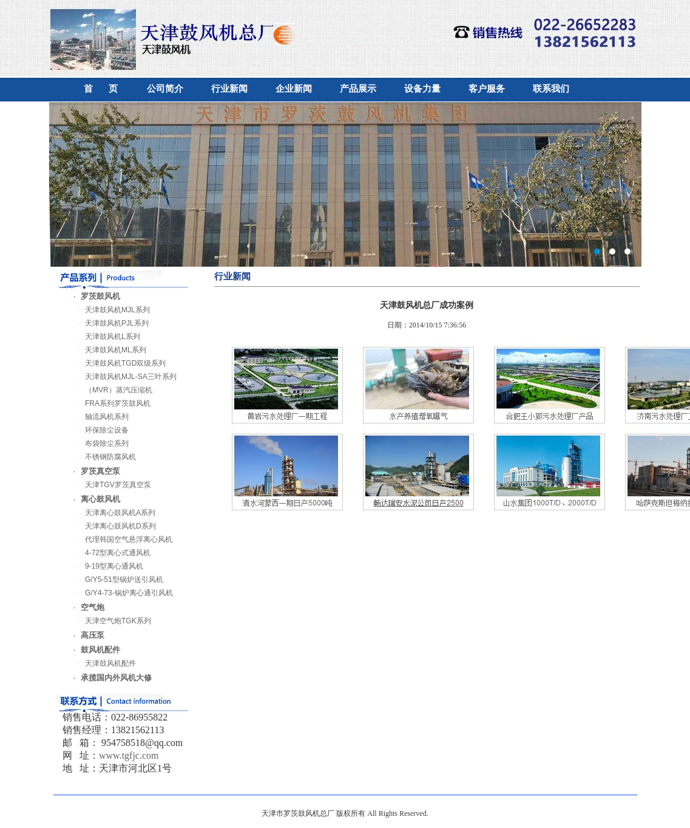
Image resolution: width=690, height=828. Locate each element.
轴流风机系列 (99, 416)
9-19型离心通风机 (106, 566)
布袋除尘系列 (99, 443)
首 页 (101, 89)
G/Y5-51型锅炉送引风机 (116, 579)
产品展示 (358, 89)
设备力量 (422, 89)
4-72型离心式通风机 (110, 553)
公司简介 (165, 89)
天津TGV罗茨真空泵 (110, 485)
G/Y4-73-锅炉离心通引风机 (121, 593)
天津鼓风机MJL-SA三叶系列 (123, 376)
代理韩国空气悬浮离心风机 (120, 539)
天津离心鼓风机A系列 (112, 512)
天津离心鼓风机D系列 (112, 526)
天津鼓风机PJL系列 (109, 323)
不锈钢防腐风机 (102, 457)
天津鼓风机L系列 (104, 336)
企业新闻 (294, 89)
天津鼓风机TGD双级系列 (117, 363)
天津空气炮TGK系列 (110, 621)
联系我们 (551, 89)
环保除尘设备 (99, 430)
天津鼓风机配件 (102, 663)
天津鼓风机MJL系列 (109, 310)
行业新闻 (229, 89)
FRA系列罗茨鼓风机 (110, 403)
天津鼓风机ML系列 (107, 350)
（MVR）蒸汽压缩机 (110, 390)
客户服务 (486, 89)
